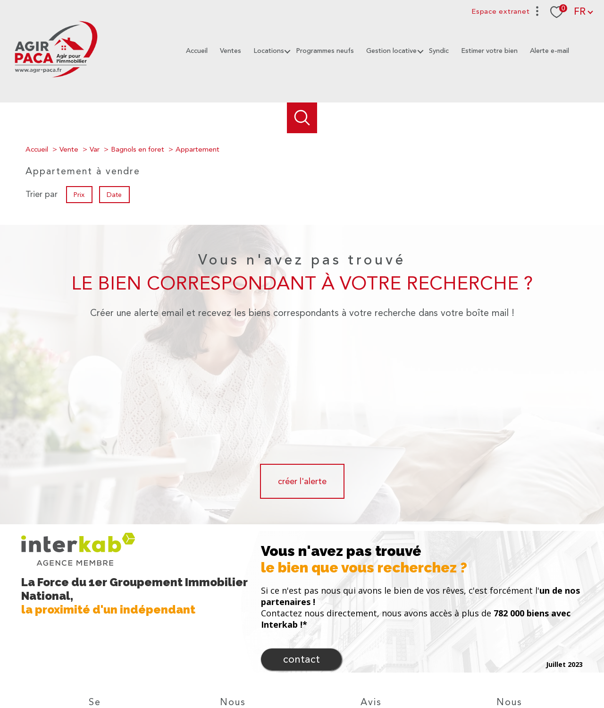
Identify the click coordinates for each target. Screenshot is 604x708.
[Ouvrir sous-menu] (286, 51)
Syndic (439, 51)
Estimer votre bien (489, 51)
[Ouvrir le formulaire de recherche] (302, 117)
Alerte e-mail (549, 51)
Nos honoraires (274, 673)
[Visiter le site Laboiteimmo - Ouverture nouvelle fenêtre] (302, 692)
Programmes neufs (325, 51)
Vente (68, 149)
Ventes (230, 51)
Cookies (503, 674)
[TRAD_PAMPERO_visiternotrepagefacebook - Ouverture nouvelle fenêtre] (201, 641)
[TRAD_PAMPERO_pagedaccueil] (55, 78)
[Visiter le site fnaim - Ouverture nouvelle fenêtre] (494, 640)
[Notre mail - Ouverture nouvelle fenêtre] (233, 641)
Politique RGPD (467, 673)
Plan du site (315, 673)
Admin (397, 673)
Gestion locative (391, 51)
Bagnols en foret (137, 149)
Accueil (197, 51)
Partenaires (426, 673)
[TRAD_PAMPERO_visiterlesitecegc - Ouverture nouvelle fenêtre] (528, 640)
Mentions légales (359, 673)
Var (95, 149)
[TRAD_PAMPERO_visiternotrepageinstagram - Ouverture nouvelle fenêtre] (265, 641)
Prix (79, 194)
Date (114, 194)
